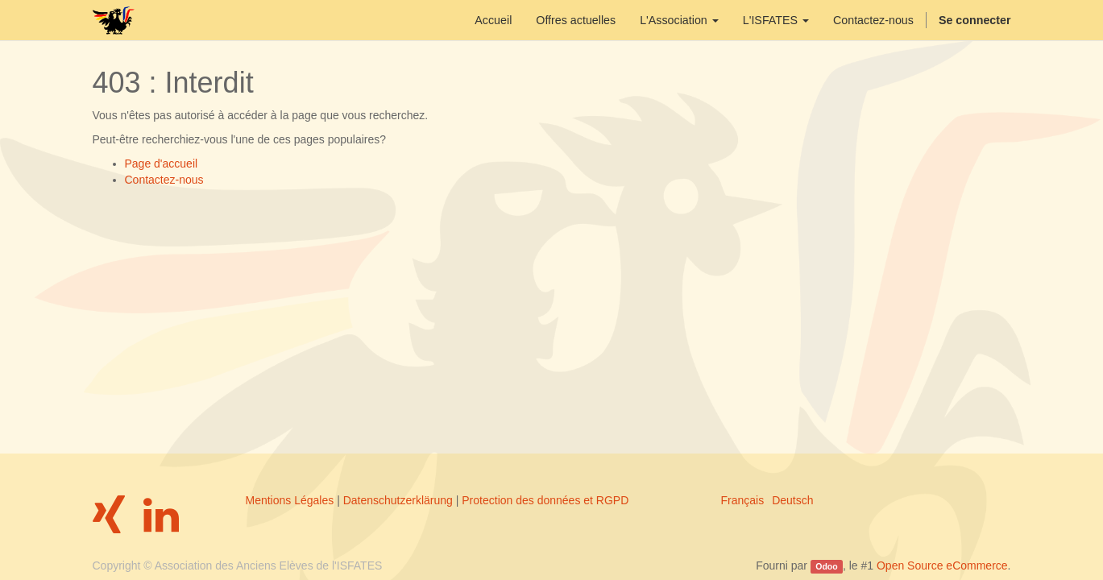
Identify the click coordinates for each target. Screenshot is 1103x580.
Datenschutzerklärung (398, 500)
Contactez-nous (164, 179)
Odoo (826, 566)
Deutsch (792, 500)
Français (743, 500)
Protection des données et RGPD (545, 500)
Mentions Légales (290, 500)
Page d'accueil (161, 163)
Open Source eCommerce (942, 565)
